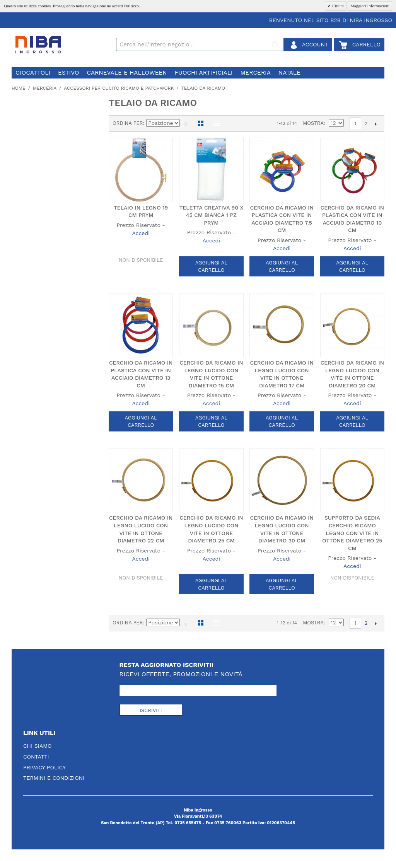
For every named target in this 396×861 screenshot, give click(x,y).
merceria (255, 72)
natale (289, 72)
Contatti (36, 757)
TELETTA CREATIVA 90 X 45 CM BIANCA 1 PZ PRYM (211, 215)
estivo (68, 72)
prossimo (376, 124)
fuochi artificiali (204, 72)
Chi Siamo (37, 746)
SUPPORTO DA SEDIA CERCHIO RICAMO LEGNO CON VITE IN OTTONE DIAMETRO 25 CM (352, 533)
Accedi (140, 233)
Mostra (313, 123)
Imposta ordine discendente (187, 123)
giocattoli (32, 72)
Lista (214, 123)
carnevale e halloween (127, 72)
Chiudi (337, 5)
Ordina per (128, 123)
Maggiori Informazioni (369, 5)
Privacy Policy (44, 767)
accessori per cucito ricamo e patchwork (119, 88)
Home (19, 88)
